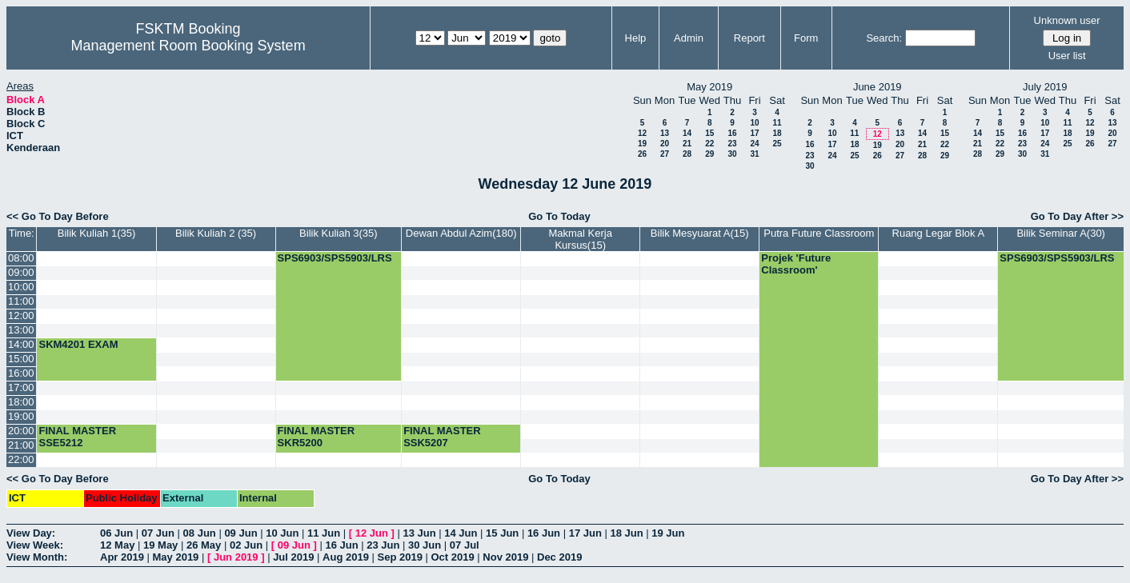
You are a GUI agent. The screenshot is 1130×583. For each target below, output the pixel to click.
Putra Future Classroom (818, 233)
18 (776, 133)
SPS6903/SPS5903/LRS (335, 258)
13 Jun (419, 533)
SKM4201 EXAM (78, 344)
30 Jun (424, 545)
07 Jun (158, 533)
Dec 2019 (559, 557)
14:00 (21, 344)
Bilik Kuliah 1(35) (97, 233)
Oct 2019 (452, 557)
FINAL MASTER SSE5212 (77, 437)
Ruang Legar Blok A (938, 233)
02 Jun (246, 545)
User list (1067, 56)
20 (664, 143)
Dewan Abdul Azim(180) (461, 233)
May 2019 (176, 557)
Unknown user (1067, 20)
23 (731, 143)
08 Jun (199, 533)
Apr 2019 (122, 557)
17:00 (21, 387)
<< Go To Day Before (57, 216)
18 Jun (626, 533)
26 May (203, 545)
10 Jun (282, 533)
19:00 (21, 416)
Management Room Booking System (187, 46)
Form (806, 38)
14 (687, 133)
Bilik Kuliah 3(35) (338, 233)
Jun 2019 (236, 557)
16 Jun (543, 533)
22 (709, 143)
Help (636, 38)
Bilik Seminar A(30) (1060, 233)
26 (642, 154)
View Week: (34, 545)
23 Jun (383, 545)
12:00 (21, 315)
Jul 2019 (293, 557)
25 (776, 143)
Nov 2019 (505, 557)
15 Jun (502, 533)
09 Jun (240, 533)
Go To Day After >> (1077, 216)
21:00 (21, 445)
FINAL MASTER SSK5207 (442, 437)
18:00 (21, 402)
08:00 (21, 258)
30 (731, 154)
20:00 (21, 431)
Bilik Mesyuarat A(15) (700, 233)
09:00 (21, 272)
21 (687, 143)
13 (664, 133)
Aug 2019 (346, 557)
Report (749, 38)
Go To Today (559, 216)
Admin (688, 38)
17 (754, 133)
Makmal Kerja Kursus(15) (579, 239)
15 (709, 133)
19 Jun (667, 533)
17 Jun (585, 533)
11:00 (21, 301)
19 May (160, 545)
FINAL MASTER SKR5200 (316, 437)
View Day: (30, 533)
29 (709, 154)
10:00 (21, 287)
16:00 (21, 373)
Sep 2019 (400, 557)
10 (754, 122)
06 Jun (116, 533)
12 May (117, 545)
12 (642, 133)
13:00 (21, 330)
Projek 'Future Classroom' (796, 264)
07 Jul (464, 545)
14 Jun (460, 533)
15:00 (21, 359)
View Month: (36, 557)
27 (664, 154)
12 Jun (371, 533)
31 (754, 154)
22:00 (21, 459)
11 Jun (323, 533)
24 (754, 143)
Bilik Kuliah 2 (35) (215, 233)
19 (642, 143)
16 (731, 133)
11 (776, 122)
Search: (884, 38)
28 (687, 154)
